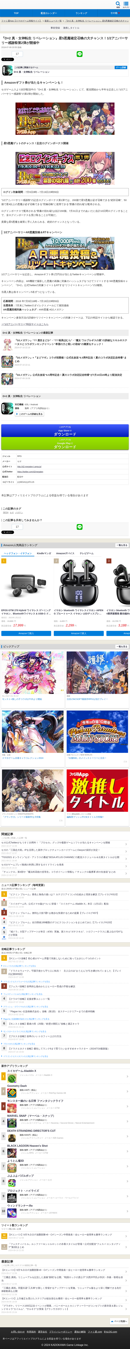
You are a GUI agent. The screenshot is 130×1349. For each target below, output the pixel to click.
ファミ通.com (95, 1331)
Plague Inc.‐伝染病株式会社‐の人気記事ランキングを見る (26, 1019)
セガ (12, 512)
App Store (65, 431)
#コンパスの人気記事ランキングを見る (19, 966)
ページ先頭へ (120, 1321)
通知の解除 (80, 1331)
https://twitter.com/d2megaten (30, 472)
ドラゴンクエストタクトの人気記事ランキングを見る (25, 1056)
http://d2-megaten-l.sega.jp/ (29, 466)
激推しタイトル (71, 27)
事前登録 (55, 27)
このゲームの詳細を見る (31, 414)
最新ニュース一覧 (53, 21)
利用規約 (31, 1331)
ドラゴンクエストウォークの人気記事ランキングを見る (26, 982)
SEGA (5, 512)
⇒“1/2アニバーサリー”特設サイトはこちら (25, 324)
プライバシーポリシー (60, 1331)
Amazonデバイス (65, 553)
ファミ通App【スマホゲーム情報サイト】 (21, 21)
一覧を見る (122, 545)
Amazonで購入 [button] (26, 633)
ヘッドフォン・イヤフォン (18, 553)
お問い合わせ (18, 1331)
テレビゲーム (87, 553)
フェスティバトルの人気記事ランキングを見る (22, 994)
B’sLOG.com (110, 1331)
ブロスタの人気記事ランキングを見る (19, 1044)
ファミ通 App (12, 5)
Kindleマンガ (44, 553)
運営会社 (42, 1331)
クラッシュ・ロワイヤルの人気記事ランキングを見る (25, 1007)
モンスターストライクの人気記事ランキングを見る (24, 1031)
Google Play (65, 443)
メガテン (19, 512)
